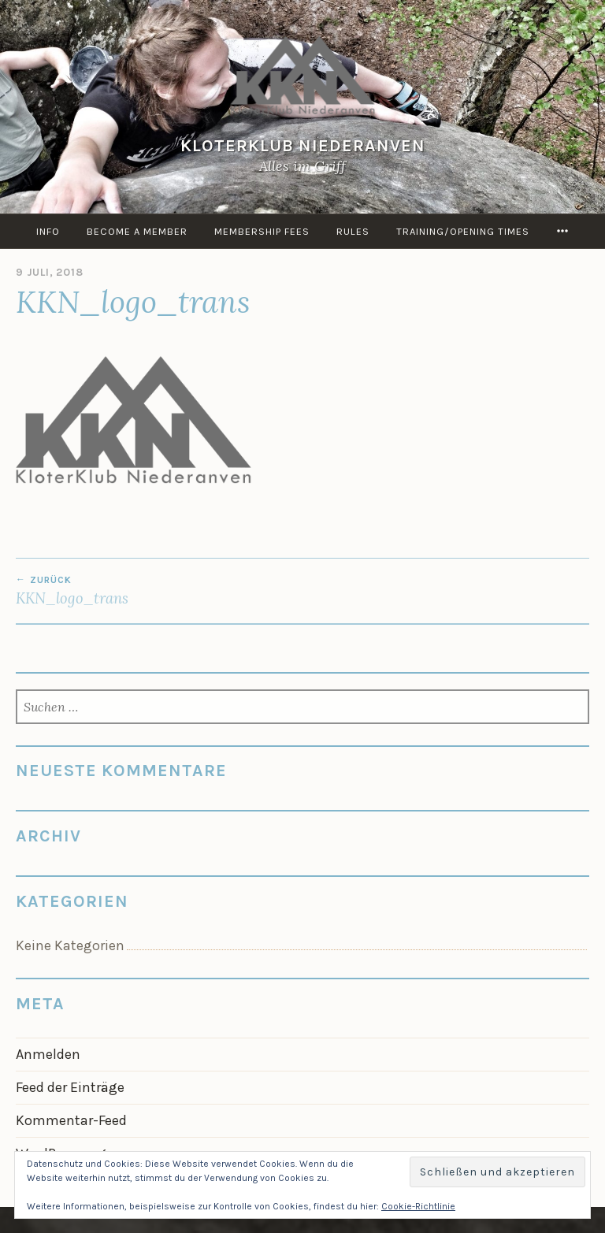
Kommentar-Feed (71, 1120)
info (48, 231)
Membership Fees (262, 231)
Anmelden (48, 1054)
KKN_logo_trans (159, 590)
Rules (352, 231)
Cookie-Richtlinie (418, 1206)
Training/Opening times (462, 231)
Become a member (137, 231)
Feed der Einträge (70, 1087)
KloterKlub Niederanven (302, 145)
